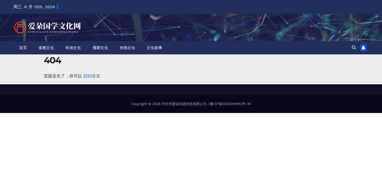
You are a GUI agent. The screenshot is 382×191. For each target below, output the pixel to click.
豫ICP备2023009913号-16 (230, 104)
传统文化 (127, 47)
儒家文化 (100, 47)
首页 (23, 47)
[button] (354, 47)
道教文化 (46, 47)
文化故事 (154, 47)
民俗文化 (73, 47)
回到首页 (91, 76)
